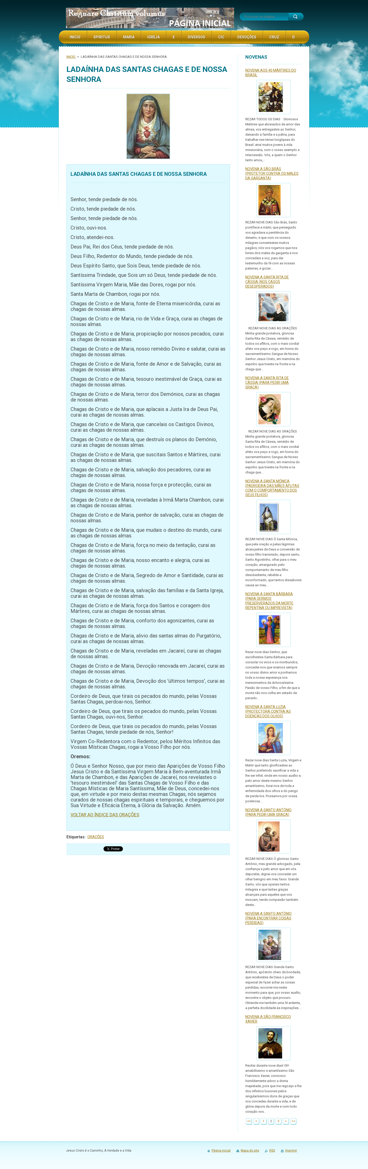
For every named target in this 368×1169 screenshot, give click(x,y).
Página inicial (221, 1150)
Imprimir (291, 1150)
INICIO (71, 57)
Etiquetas (75, 837)
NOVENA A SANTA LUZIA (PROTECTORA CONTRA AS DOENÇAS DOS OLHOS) (268, 711)
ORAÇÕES (95, 837)
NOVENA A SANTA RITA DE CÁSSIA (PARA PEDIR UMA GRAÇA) (267, 382)
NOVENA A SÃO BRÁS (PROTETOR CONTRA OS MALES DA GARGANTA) (271, 173)
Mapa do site (250, 1150)
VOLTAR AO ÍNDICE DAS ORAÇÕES (105, 814)
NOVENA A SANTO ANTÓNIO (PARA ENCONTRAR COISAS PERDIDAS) (268, 918)
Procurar (296, 16)
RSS (272, 1150)
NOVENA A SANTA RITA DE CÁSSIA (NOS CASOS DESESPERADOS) (267, 281)
